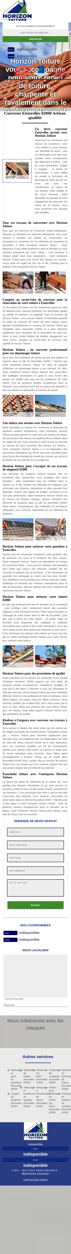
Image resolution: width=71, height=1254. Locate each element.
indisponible (29, 933)
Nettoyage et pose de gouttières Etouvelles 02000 (14, 1079)
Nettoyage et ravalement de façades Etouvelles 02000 (27, 1097)
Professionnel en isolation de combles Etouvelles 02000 (65, 1103)
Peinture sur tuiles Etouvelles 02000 (39, 1076)
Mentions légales (35, 1173)
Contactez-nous (35, 1179)
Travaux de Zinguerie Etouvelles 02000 (14, 1100)
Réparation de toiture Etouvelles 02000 (27, 1076)
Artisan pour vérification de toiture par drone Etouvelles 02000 (52, 1100)
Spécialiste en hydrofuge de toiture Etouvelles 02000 (65, 1079)
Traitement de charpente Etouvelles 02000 (52, 1076)
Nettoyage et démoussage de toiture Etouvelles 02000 (39, 1097)
